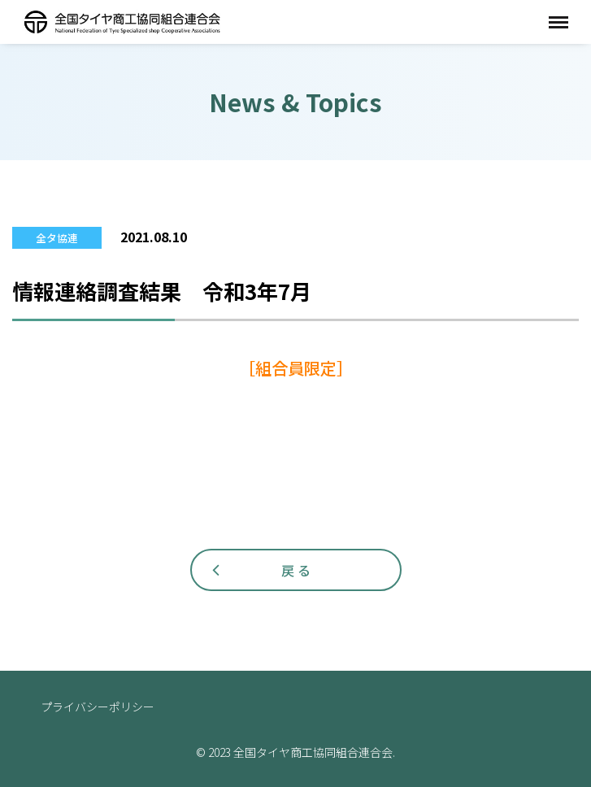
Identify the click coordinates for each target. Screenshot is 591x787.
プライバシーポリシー (97, 706)
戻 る (296, 570)
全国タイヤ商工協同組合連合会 (122, 21)
